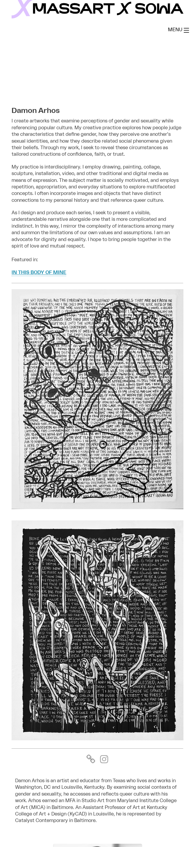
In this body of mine (39, 272)
